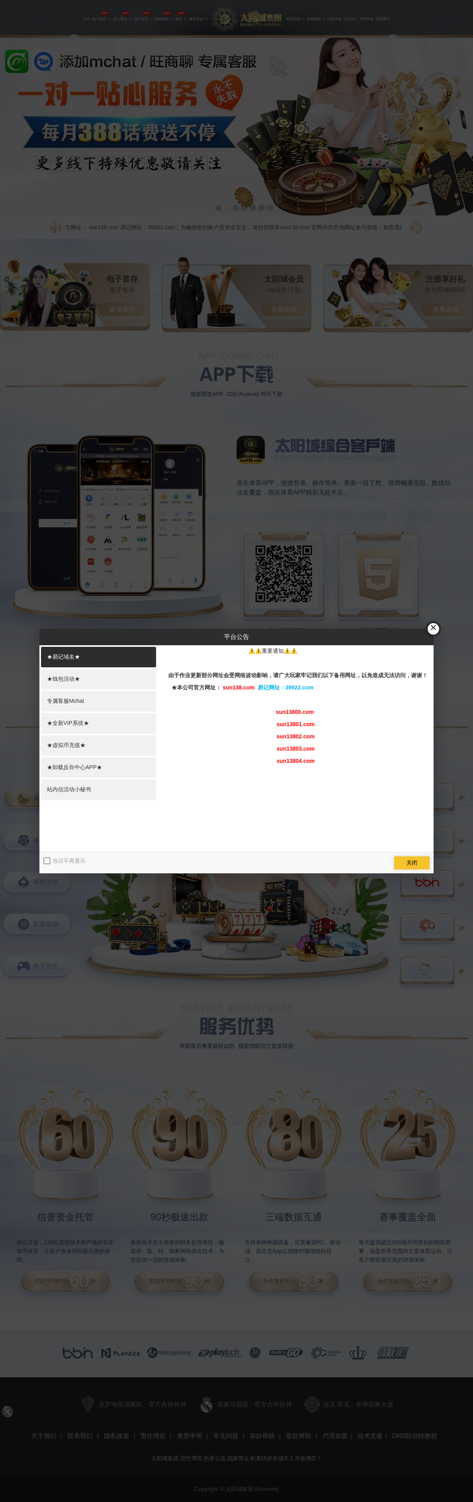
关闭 (411, 863)
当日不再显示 (69, 861)
